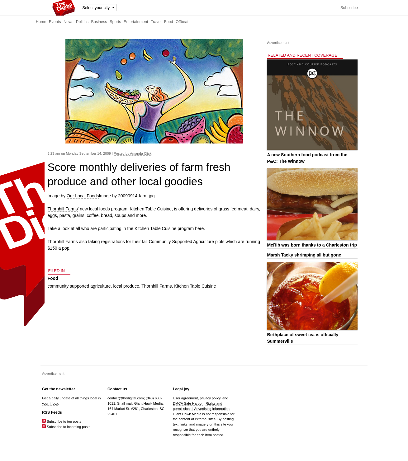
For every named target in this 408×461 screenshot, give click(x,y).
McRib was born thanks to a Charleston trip (312, 244)
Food (168, 22)
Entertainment (136, 22)
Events (55, 22)
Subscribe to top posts (61, 421)
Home (41, 22)
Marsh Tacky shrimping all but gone (304, 254)
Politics (82, 22)
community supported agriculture (79, 286)
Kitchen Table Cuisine (195, 286)
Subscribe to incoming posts (66, 427)
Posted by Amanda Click (132, 153)
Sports (115, 22)
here (199, 228)
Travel (156, 22)
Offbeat (182, 22)
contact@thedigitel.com (125, 398)
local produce (126, 286)
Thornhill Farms (63, 208)
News (69, 22)
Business (99, 22)
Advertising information (212, 409)
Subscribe (349, 8)
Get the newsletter (58, 389)
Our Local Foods (83, 195)
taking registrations (106, 241)
